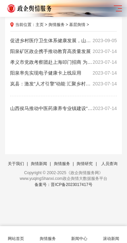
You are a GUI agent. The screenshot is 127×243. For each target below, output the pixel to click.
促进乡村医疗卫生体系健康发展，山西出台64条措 (63, 40)
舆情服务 (56, 24)
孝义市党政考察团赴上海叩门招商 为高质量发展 (63, 62)
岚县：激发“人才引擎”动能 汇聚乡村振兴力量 (63, 83)
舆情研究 (85, 163)
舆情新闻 (39, 163)
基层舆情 (77, 24)
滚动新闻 (111, 234)
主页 (40, 24)
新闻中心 (80, 234)
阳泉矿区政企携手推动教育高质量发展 (63, 51)
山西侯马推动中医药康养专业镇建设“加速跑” (63, 108)
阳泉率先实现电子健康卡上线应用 (63, 73)
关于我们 (16, 163)
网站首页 (16, 234)
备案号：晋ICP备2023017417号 (63, 184)
